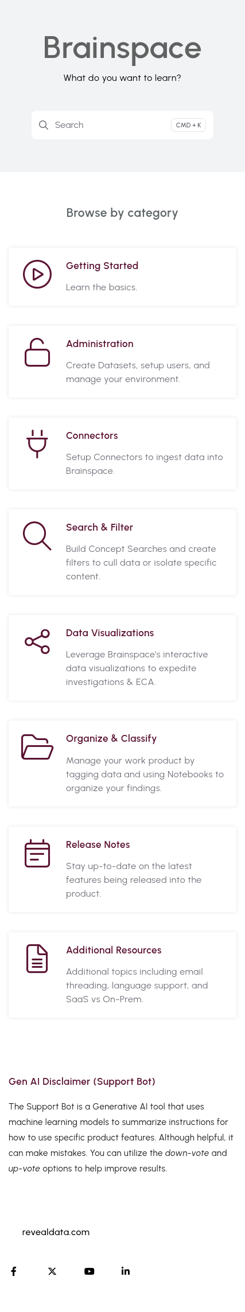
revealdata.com (56, 1232)
